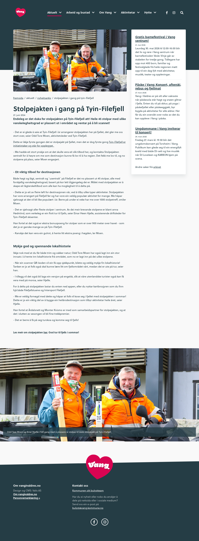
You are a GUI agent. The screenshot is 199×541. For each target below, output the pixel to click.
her (45, 332)
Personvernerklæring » (26, 498)
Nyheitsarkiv (44, 98)
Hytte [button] (150, 12)
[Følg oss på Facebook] (167, 12)
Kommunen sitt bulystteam (88, 490)
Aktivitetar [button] (130, 12)
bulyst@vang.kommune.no (87, 508)
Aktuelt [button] (54, 12)
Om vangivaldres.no (25, 494)
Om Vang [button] (107, 12)
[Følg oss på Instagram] (174, 12)
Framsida (18, 98)
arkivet (157, 167)
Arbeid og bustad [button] (80, 12)
